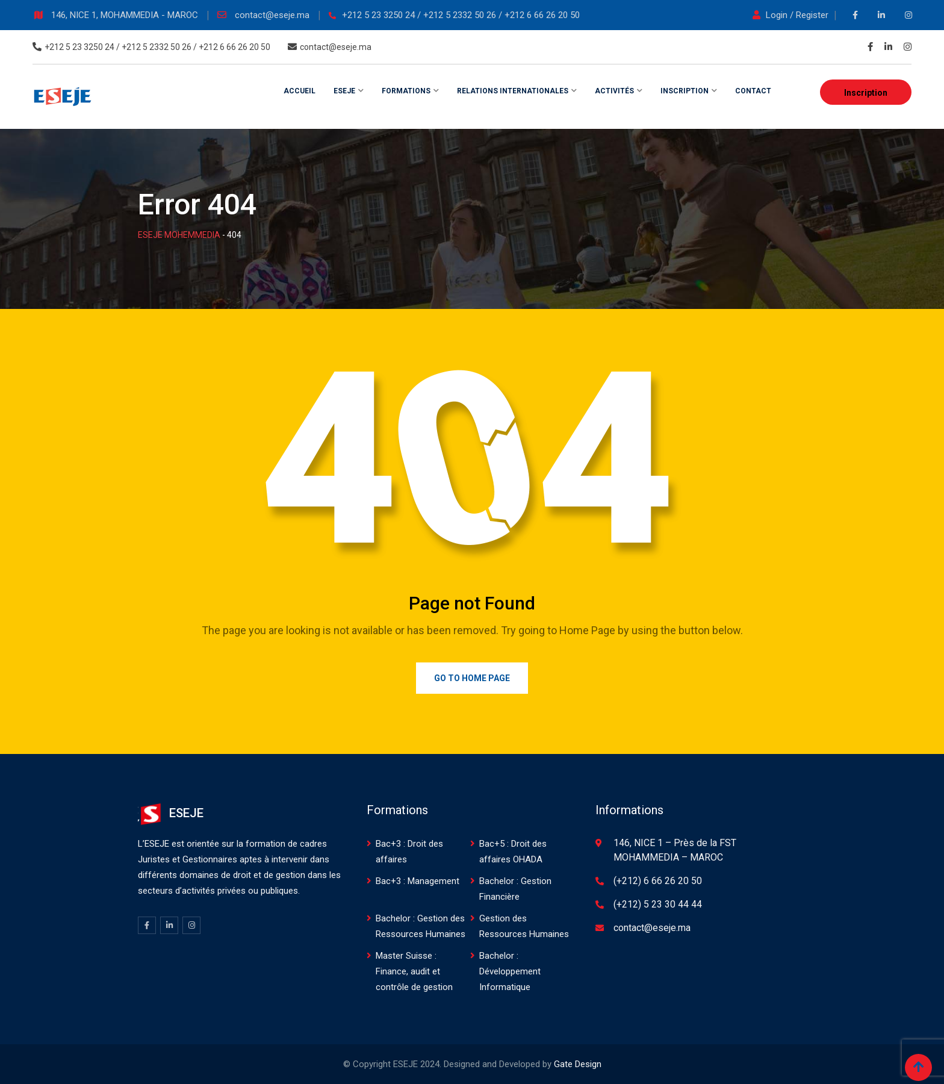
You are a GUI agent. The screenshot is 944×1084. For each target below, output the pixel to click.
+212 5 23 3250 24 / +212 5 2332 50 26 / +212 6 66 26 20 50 (461, 15)
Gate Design (577, 1064)
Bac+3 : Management (417, 881)
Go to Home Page (472, 678)
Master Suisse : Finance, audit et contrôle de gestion (414, 971)
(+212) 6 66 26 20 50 (657, 880)
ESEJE (344, 91)
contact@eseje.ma (273, 15)
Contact (753, 91)
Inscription (865, 93)
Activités (614, 91)
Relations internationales (512, 91)
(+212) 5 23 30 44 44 (657, 904)
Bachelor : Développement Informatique (510, 971)
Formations (406, 91)
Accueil (299, 91)
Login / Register (792, 15)
